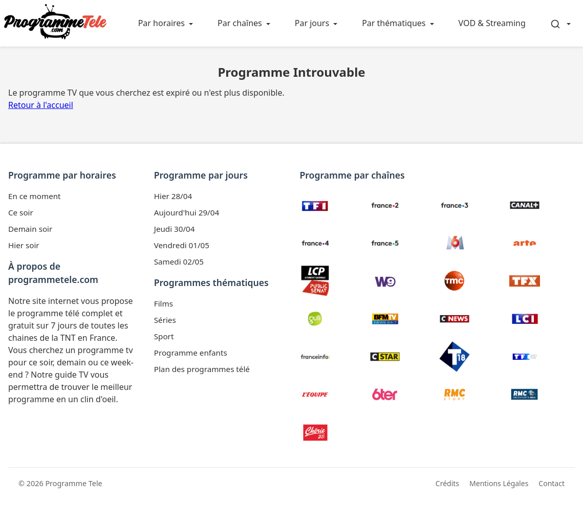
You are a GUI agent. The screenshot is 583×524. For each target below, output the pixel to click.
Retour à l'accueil (40, 105)
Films (163, 303)
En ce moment (34, 196)
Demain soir (30, 229)
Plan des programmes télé (202, 369)
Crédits (447, 483)
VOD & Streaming (492, 23)
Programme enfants (190, 352)
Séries (165, 320)
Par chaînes (240, 23)
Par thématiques (393, 23)
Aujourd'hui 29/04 (186, 212)
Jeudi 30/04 (174, 229)
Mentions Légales (498, 483)
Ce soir (20, 212)
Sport (164, 336)
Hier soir (23, 245)
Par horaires (161, 23)
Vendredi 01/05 (181, 245)
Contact (551, 483)
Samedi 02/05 (179, 261)
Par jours (312, 23)
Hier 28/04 (173, 196)
